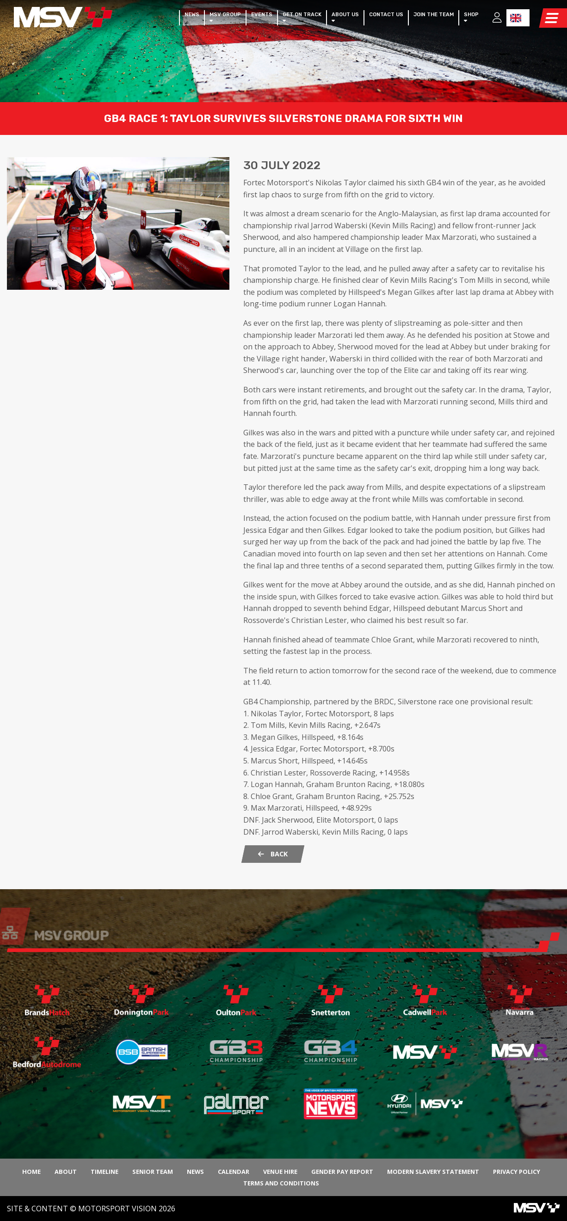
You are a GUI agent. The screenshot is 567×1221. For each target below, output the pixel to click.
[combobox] (518, 17)
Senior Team (152, 1171)
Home (31, 1171)
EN (515, 18)
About (66, 1171)
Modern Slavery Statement (433, 1171)
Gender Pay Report (342, 1171)
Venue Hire (280, 1171)
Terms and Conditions (281, 1183)
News (195, 1171)
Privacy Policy (516, 1171)
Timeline (104, 1171)
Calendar (233, 1171)
